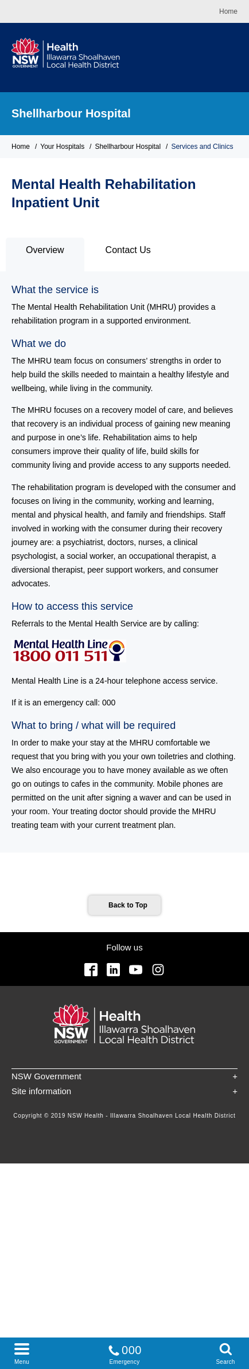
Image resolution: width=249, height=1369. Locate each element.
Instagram (158, 969)
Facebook (91, 969)
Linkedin (113, 969)
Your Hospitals (62, 147)
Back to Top (127, 905)
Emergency (124, 1352)
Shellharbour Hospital (71, 113)
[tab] (45, 254)
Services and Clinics (202, 147)
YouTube (135, 969)
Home (228, 11)
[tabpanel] (124, 562)
